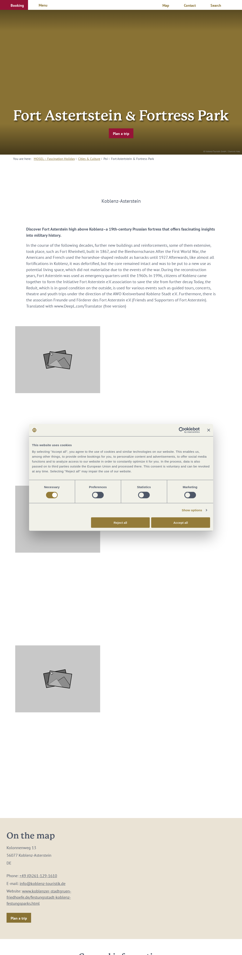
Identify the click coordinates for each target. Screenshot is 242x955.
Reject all (120, 522)
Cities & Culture (89, 159)
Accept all (180, 522)
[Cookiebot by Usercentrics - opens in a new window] (182, 430)
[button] (14, 5)
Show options (192, 510)
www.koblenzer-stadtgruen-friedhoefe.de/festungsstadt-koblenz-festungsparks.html (39, 897)
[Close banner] (208, 430)
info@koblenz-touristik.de (42, 883)
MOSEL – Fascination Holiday (54, 159)
